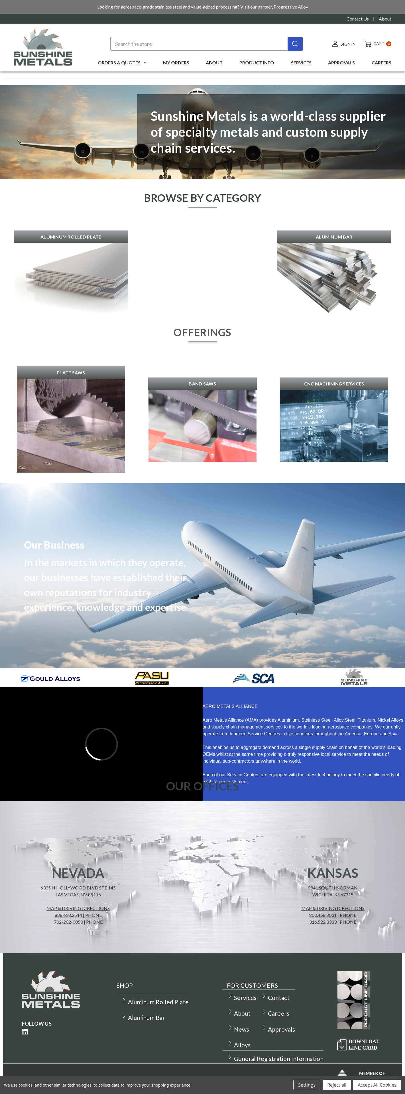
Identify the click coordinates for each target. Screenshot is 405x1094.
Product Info (256, 62)
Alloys (239, 1044)
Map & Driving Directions (78, 927)
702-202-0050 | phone (78, 941)
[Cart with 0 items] (375, 44)
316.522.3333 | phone (332, 941)
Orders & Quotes (122, 62)
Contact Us (358, 18)
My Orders (176, 62)
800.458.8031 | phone (332, 934)
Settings (307, 1085)
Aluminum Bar (143, 1017)
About (385, 18)
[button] (71, 301)
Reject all (336, 1085)
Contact (275, 997)
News (238, 1029)
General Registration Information (275, 1058)
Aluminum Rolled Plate (155, 1001)
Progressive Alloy (291, 6)
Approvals (341, 62)
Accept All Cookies (377, 1085)
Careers (381, 62)
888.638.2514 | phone (78, 934)
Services (301, 62)
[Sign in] (343, 44)
